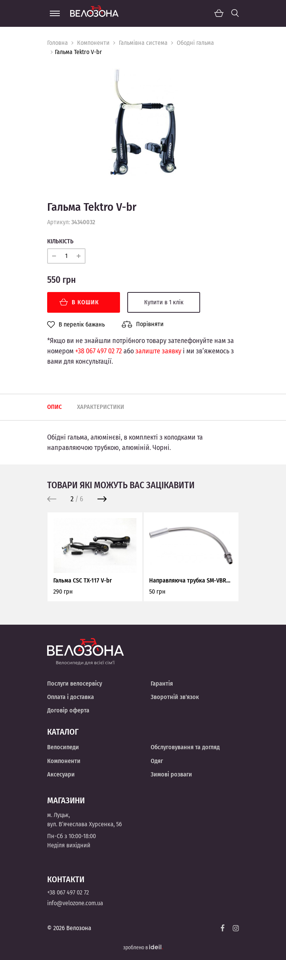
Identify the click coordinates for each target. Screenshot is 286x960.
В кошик (79, 302)
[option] (143, 122)
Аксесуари (61, 774)
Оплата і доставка (70, 697)
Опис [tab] (54, 406)
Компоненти (93, 42)
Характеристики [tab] (100, 406)
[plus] (78, 256)
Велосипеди (63, 747)
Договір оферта (68, 710)
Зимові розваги (171, 774)
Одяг (157, 761)
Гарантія (162, 683)
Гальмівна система (143, 42)
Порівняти (143, 324)
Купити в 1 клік (164, 302)
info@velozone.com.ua (75, 903)
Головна (57, 42)
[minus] (54, 256)
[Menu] (54, 13)
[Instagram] (236, 928)
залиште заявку (158, 351)
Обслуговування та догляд (185, 747)
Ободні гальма (195, 42)
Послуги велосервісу (74, 683)
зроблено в (143, 947)
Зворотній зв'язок (175, 697)
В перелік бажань (76, 324)
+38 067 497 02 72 (98, 351)
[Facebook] (222, 928)
